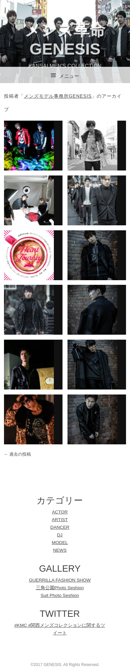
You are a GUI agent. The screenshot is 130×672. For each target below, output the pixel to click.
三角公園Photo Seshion (60, 587)
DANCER (59, 527)
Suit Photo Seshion (60, 595)
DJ (60, 534)
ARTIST (60, 519)
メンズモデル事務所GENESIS (58, 96)
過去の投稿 (17, 454)
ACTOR (59, 511)
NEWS (59, 550)
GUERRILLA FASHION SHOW (60, 580)
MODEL (60, 542)
